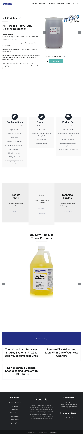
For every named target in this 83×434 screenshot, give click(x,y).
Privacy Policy (53, 432)
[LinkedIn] (72, 417)
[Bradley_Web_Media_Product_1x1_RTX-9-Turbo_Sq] (62, 32)
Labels (15, 211)
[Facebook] (64, 417)
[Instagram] (67, 417)
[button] (78, 3)
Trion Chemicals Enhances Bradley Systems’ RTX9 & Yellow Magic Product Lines (21, 352)
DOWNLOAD (67, 211)
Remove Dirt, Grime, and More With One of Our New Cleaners (61, 352)
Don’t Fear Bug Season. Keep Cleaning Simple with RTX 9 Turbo (21, 371)
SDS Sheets (41, 208)
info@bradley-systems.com (68, 404)
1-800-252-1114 (68, 402)
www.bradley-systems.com (68, 407)
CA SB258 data (41, 213)
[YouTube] (69, 417)
